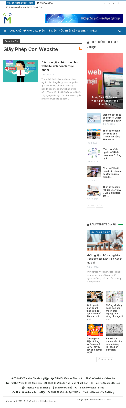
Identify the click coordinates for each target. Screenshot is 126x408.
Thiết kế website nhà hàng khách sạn (66, 383)
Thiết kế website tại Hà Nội (28, 392)
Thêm (93, 30)
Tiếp (99, 205)
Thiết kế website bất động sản (24, 383)
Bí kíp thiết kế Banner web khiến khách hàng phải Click (104, 101)
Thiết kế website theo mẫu (67, 378)
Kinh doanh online (100, 232)
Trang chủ (12, 30)
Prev (91, 205)
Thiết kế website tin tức (89, 387)
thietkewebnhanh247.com (99, 399)
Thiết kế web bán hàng (36, 387)
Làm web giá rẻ (62, 387)
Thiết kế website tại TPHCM (64, 392)
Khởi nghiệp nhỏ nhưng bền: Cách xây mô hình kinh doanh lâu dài (104, 259)
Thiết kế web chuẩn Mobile (100, 378)
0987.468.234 (44, 3)
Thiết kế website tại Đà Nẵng (98, 392)
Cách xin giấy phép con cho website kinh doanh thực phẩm (60, 66)
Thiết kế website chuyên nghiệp (30, 378)
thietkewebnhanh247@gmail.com (24, 7)
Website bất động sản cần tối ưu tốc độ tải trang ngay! (112, 117)
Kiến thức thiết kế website (67, 30)
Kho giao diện (34, 30)
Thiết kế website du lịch (105, 383)
